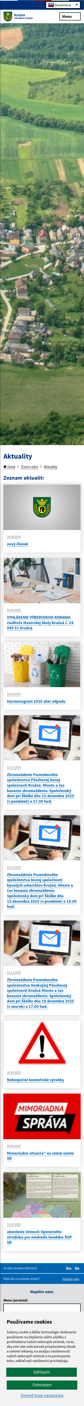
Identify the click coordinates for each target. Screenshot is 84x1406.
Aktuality (50, 466)
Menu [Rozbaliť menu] (70, 16)
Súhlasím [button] (41, 1372)
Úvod (9, 466)
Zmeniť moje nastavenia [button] (42, 1395)
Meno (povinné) (15, 1300)
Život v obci (29, 466)
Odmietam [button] (42, 1384)
